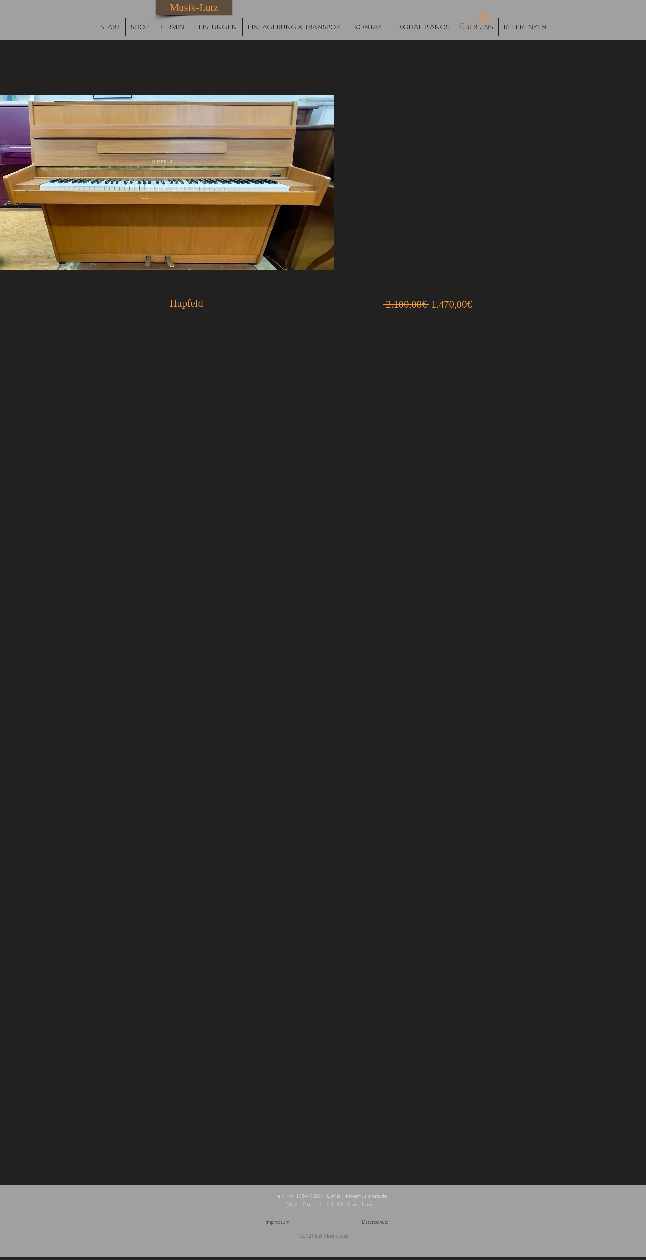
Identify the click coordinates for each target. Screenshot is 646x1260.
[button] (484, 16)
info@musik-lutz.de (365, 1195)
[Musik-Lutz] (194, 7)
